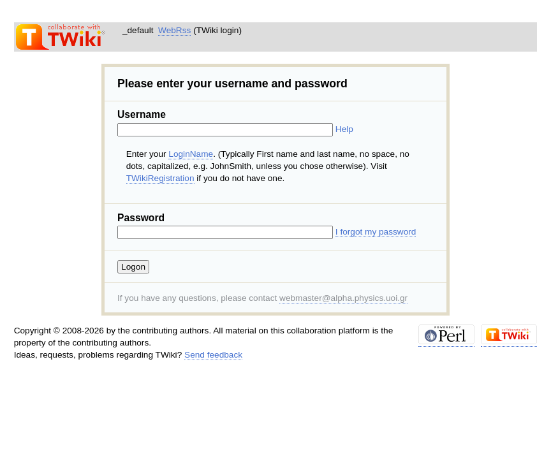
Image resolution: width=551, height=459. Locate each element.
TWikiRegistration (160, 178)
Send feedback (213, 355)
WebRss (174, 30)
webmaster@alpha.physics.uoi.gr (343, 298)
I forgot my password (375, 232)
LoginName (190, 154)
